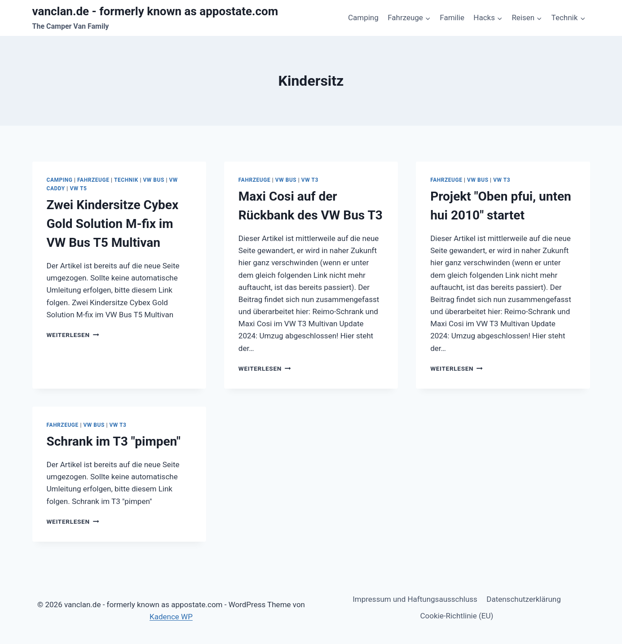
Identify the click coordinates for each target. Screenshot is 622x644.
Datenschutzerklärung (523, 599)
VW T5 (78, 188)
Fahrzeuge (93, 180)
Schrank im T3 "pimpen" (114, 441)
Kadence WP (171, 616)
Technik (126, 180)
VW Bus (153, 180)
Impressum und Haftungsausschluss (415, 599)
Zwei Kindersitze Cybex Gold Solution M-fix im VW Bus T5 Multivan (113, 223)
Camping (363, 17)
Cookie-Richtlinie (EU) (457, 615)
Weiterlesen (73, 334)
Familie (452, 17)
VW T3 (309, 180)
